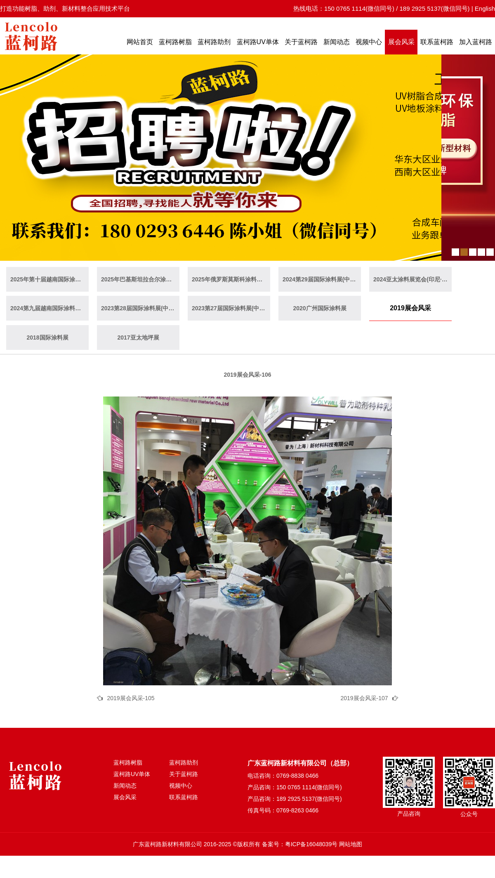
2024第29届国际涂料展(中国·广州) (322, 279)
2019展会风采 (410, 308)
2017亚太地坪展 (138, 337)
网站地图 (350, 844)
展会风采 (401, 41)
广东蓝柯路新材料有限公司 (167, 844)
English (485, 8)
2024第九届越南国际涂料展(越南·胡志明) (49, 308)
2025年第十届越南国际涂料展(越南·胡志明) (49, 279)
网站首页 (140, 41)
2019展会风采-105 (130, 698)
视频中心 (369, 41)
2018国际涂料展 (47, 337)
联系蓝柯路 (436, 41)
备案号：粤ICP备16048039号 (300, 844)
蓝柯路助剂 (214, 41)
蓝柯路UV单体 (258, 41)
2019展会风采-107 (364, 698)
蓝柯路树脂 (175, 41)
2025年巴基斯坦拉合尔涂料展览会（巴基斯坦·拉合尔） (140, 279)
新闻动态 (336, 41)
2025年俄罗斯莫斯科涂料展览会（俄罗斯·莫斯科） (231, 279)
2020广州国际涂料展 (319, 308)
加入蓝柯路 (475, 41)
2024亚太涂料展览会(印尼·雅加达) (412, 279)
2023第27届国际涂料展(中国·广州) (231, 308)
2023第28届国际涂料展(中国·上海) (140, 308)
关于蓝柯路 (301, 41)
